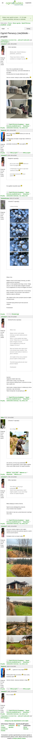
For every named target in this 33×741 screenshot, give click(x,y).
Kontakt (3, 730)
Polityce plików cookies (19, 738)
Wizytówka (26, 126)
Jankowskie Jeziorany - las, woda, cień (17, 127)
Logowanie (28, 2)
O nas (2, 725)
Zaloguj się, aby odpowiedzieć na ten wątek (16, 720)
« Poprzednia (4, 40)
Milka (2, 417)
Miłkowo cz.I (23, 472)
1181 (2, 41)
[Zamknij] (30, 18)
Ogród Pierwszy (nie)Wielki (16, 124)
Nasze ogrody (16, 23)
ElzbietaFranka (5, 198)
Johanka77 (4, 44)
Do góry (3, 127)
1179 (27, 40)
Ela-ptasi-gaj (15, 314)
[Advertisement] (16, 11)
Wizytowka (10, 474)
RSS (18, 725)
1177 (22, 40)
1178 (25, 40)
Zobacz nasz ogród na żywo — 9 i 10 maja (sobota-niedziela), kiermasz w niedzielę (14, 18)
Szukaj (28, 28)
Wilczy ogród (13, 152)
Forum (10, 23)
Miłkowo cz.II (17, 474)
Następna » (6, 41)
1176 (19, 40)
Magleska (3, 130)
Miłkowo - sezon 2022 (12, 472)
